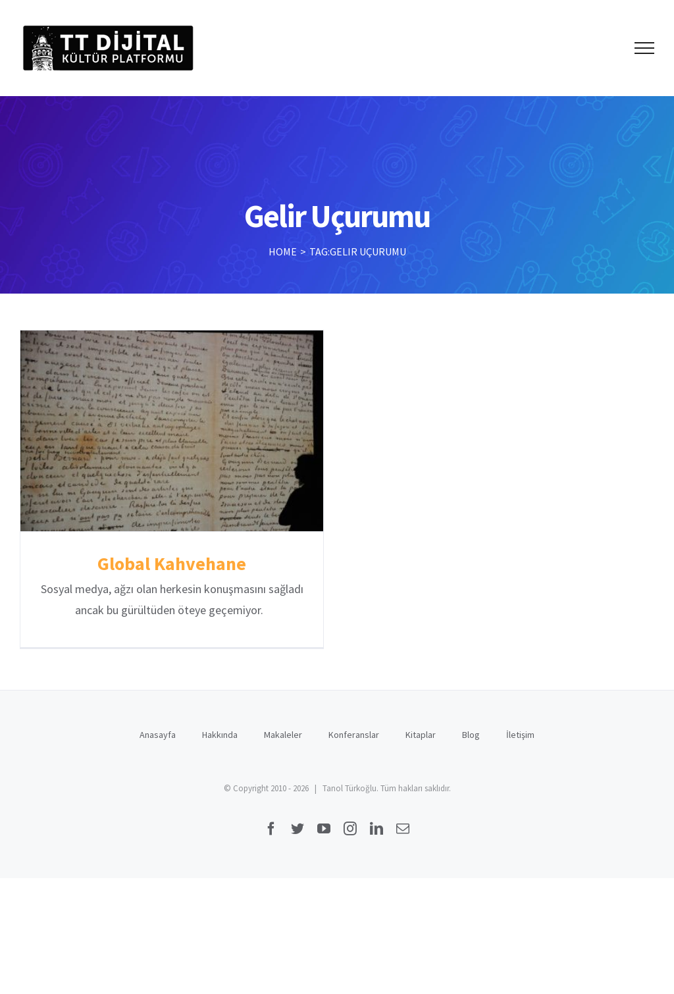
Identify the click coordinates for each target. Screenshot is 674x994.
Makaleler (283, 729)
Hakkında (220, 729)
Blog (471, 729)
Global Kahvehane (171, 563)
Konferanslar (353, 729)
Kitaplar (420, 729)
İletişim (520, 729)
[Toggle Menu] (644, 48)
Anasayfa (158, 729)
